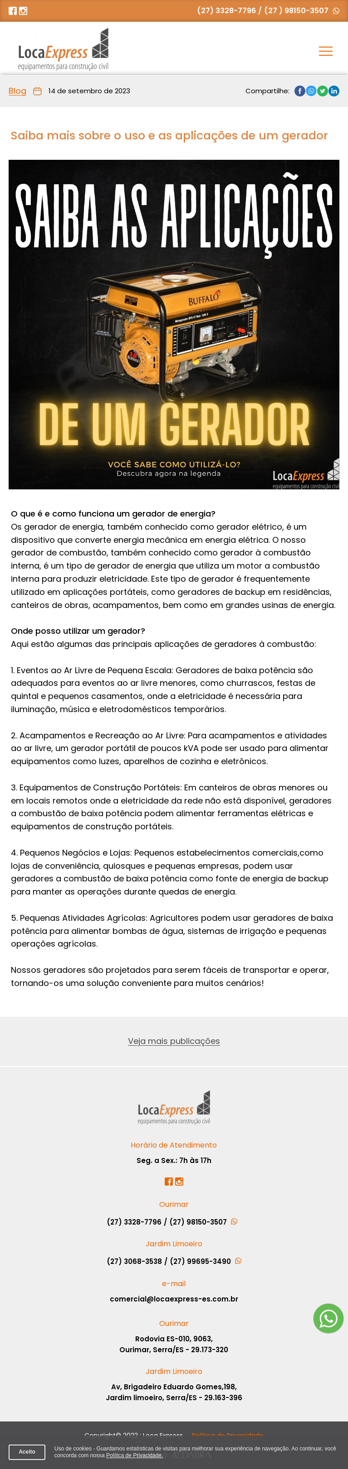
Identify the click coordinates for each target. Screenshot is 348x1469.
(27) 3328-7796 (226, 10)
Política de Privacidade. (134, 1455)
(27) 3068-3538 (134, 1261)
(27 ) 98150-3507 (301, 10)
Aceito (27, 1452)
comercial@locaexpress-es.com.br (174, 1299)
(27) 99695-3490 (205, 1261)
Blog (17, 90)
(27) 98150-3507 (203, 1222)
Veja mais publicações (174, 1041)
